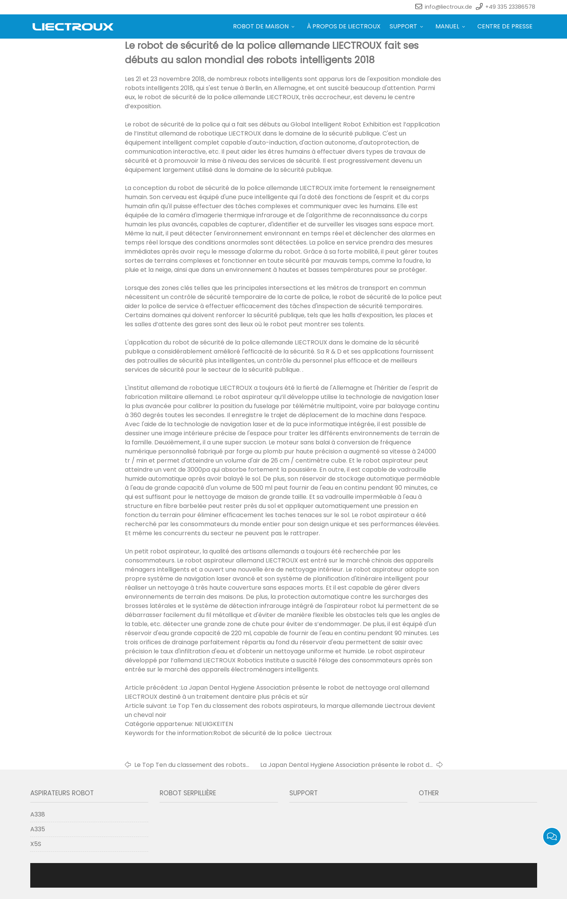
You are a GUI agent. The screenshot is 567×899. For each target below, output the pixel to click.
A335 (37, 829)
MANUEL (451, 26)
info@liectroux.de (448, 7)
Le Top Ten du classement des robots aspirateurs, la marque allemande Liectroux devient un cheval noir (190, 765)
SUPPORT (408, 26)
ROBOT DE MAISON (265, 26)
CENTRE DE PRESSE (505, 26)
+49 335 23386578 (510, 7)
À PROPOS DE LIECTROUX (344, 26)
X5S (35, 844)
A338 (37, 814)
